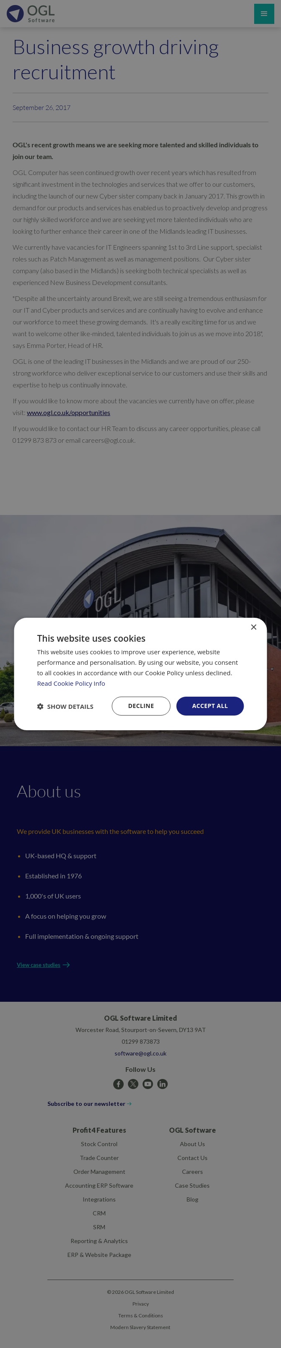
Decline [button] (141, 706)
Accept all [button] (210, 706)
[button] (65, 706)
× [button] (253, 627)
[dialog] (140, 674)
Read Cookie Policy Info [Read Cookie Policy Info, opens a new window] (71, 683)
